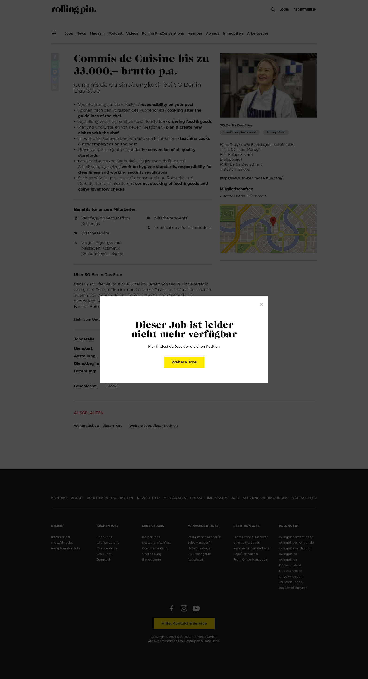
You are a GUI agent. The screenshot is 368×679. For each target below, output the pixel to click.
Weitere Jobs (184, 362)
